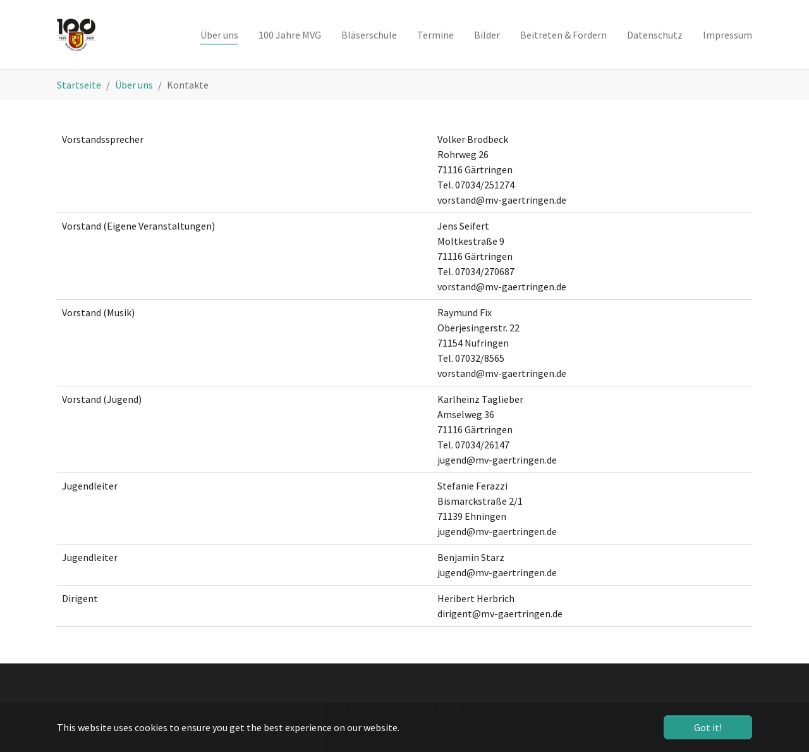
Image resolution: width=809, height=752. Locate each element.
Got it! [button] (708, 727)
